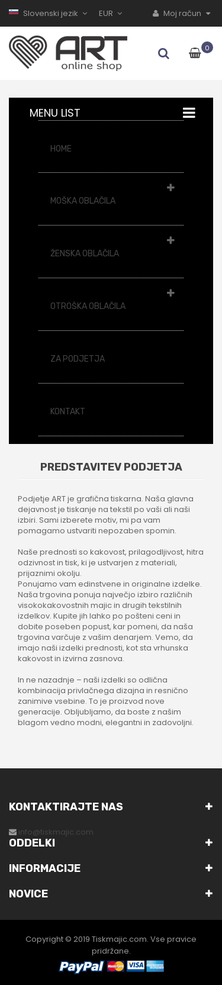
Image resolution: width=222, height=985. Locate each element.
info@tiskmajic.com (56, 832)
